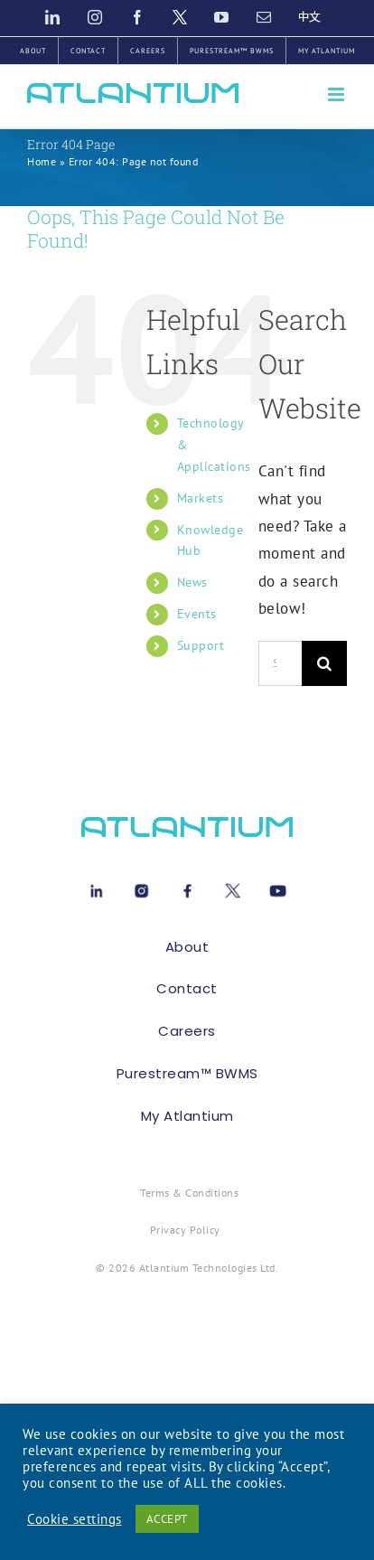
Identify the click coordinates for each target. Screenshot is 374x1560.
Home (41, 161)
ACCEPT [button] (167, 1519)
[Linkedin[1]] (96, 887)
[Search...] (280, 663)
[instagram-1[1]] (141, 887)
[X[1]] (232, 887)
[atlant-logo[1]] (187, 824)
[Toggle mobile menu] (338, 94)
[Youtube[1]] (277, 887)
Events (197, 614)
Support (201, 645)
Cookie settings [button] (74, 1519)
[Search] (324, 663)
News (192, 582)
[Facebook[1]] (187, 887)
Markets (200, 498)
